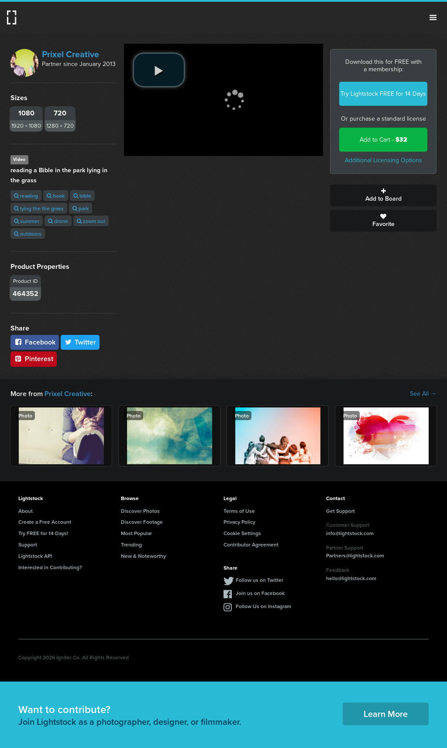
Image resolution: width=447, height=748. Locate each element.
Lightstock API (35, 556)
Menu (433, 17)
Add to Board (383, 195)
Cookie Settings (242, 533)
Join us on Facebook (260, 593)
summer (26, 221)
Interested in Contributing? (50, 567)
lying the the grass (39, 208)
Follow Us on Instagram (263, 606)
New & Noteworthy (143, 556)
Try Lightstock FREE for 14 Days (383, 93)
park (80, 208)
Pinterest (33, 359)
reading (26, 195)
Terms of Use (239, 511)
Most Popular (136, 533)
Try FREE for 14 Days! (43, 533)
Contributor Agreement (251, 544)
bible (82, 195)
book (56, 195)
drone (58, 221)
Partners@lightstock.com (355, 555)
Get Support (340, 511)
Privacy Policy (239, 521)
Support (27, 544)
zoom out (91, 221)
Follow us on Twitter (259, 580)
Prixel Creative (70, 54)
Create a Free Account (44, 521)
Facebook (34, 342)
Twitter (80, 342)
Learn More (386, 713)
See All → (423, 394)
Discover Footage (142, 521)
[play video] (159, 69)
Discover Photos (140, 511)
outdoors (27, 233)
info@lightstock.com (350, 533)
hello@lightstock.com (351, 578)
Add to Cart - (383, 139)
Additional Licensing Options (383, 160)
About (25, 511)
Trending (131, 544)
